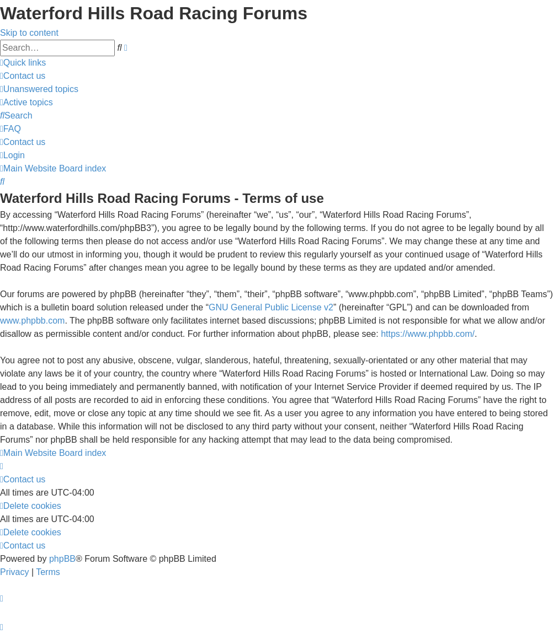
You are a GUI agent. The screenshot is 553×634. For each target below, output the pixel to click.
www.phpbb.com (32, 320)
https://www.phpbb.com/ (428, 334)
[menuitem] (22, 75)
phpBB (62, 558)
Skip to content (29, 32)
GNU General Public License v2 (271, 307)
